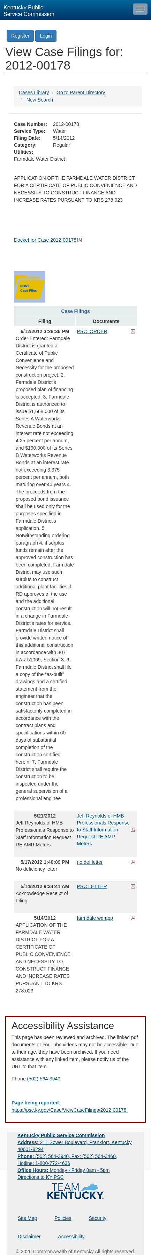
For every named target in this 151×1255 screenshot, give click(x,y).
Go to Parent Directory (80, 92)
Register (20, 36)
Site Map (27, 1218)
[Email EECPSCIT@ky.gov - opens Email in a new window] (75, 1106)
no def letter (90, 862)
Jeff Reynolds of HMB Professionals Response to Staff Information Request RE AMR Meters (103, 829)
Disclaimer (29, 1236)
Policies (62, 1218)
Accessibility (71, 1236)
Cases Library (34, 92)
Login (46, 36)
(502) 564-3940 (43, 1078)
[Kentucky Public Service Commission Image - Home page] (64, 10)
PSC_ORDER (92, 331)
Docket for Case (45, 240)
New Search (40, 100)
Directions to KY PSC (40, 1177)
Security (98, 1218)
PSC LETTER (92, 886)
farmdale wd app (95, 918)
